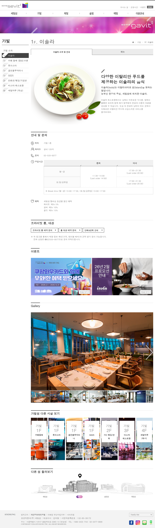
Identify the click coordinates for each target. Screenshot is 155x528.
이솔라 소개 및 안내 (61, 52)
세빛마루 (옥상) (12, 90)
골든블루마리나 (12, 70)
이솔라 (8, 55)
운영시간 (134, 7)
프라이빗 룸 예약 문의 (42, 230)
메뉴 (123, 51)
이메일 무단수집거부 (56, 514)
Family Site (135, 515)
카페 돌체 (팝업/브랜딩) (15, 62)
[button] (149, 352)
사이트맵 (70, 514)
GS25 (7, 75)
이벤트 (143, 7)
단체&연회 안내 (91, 230)
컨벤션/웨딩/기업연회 (14, 82)
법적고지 (24, 514)
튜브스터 (9, 65)
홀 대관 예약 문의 (68, 230)
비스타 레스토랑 (13, 85)
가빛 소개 (8, 50)
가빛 (139, 42)
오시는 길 (124, 7)
